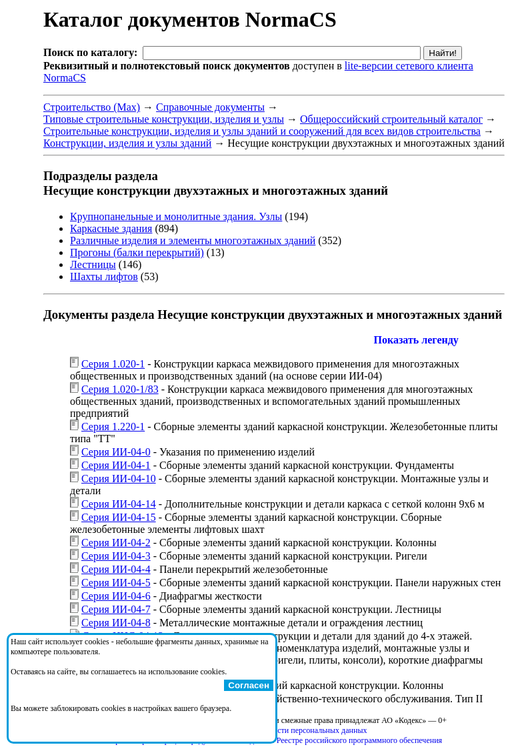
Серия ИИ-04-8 (116, 622)
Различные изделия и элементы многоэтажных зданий (192, 240)
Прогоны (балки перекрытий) (137, 252)
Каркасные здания (111, 228)
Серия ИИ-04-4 (116, 569)
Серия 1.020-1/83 (120, 389)
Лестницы (93, 264)
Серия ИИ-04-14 (118, 504)
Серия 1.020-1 (113, 363)
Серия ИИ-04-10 (118, 478)
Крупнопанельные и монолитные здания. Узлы (176, 216)
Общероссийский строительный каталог (391, 119)
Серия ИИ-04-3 (116, 556)
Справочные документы (210, 107)
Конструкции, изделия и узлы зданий (127, 143)
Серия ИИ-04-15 (118, 517)
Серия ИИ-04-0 (116, 452)
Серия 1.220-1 (113, 426)
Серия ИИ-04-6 (116, 596)
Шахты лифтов (104, 276)
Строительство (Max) (91, 107)
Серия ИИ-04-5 (116, 582)
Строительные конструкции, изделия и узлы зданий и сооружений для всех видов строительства (262, 131)
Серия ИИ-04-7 (116, 609)
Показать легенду (415, 339)
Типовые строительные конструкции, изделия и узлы (163, 119)
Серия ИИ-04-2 (116, 542)
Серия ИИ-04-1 (116, 465)
